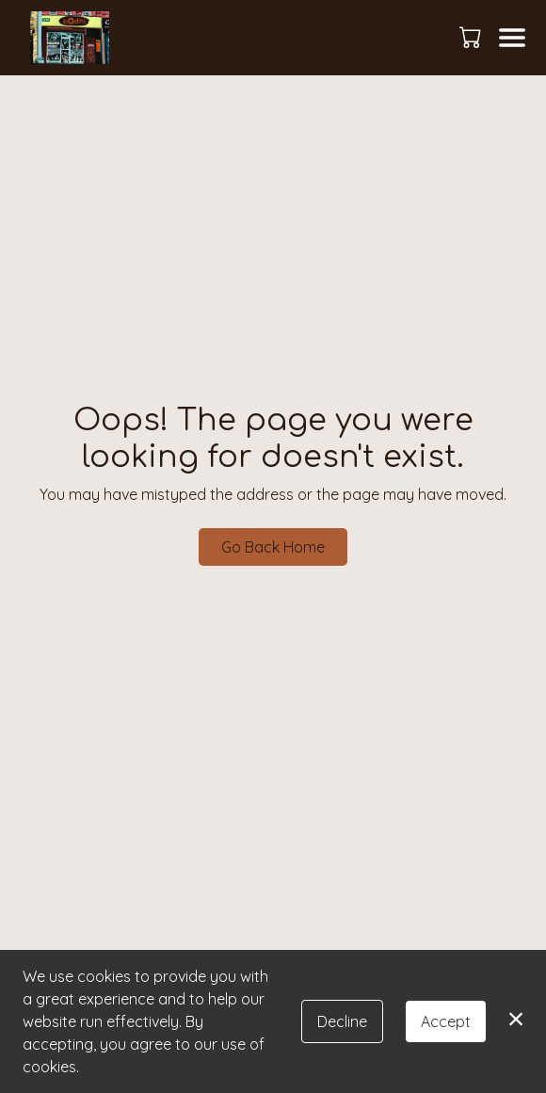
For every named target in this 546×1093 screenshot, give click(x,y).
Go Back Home (273, 547)
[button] (472, 37)
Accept (446, 1021)
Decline (342, 1021)
